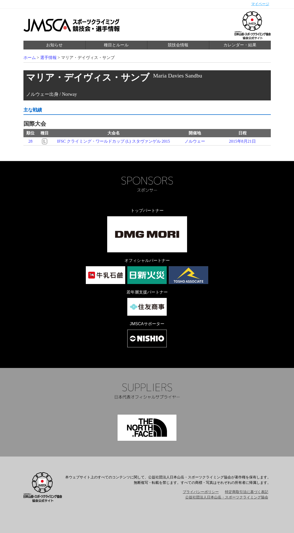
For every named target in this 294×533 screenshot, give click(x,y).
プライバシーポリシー (201, 492)
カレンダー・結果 (239, 45)
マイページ (260, 4)
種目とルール (116, 45)
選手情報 (48, 57)
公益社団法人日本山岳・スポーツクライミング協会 (226, 497)
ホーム (29, 57)
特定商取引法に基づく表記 (246, 492)
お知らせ (54, 45)
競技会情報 (178, 45)
